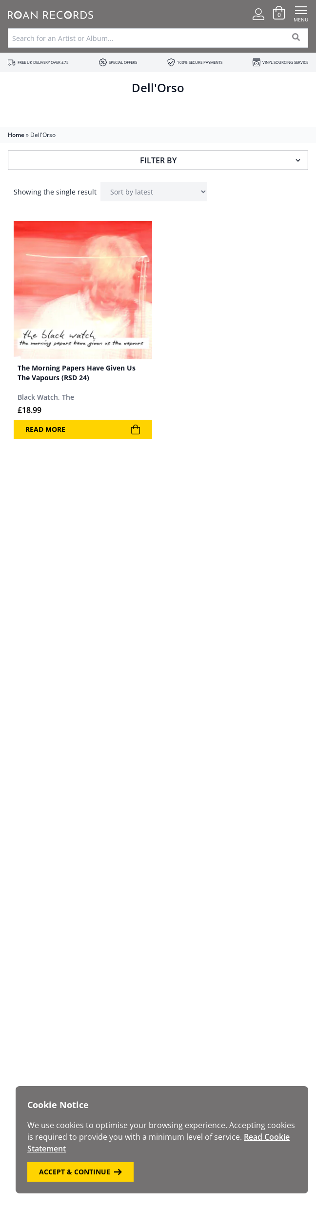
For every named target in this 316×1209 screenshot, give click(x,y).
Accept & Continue (80, 1171)
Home (16, 135)
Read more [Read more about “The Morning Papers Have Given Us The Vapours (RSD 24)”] (82, 429)
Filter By (221, 160)
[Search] (296, 38)
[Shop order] (153, 191)
